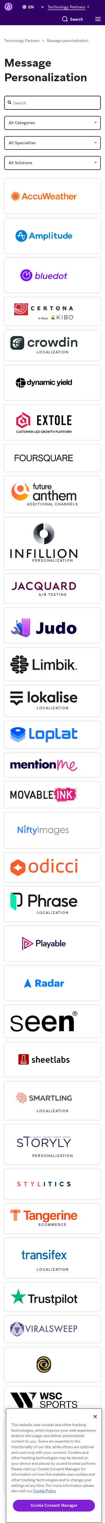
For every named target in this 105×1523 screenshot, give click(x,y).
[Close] (95, 1416)
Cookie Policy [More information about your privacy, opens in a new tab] (44, 1491)
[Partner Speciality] (52, 143)
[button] (70, 6)
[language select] (36, 7)
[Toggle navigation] (99, 19)
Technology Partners (21, 40)
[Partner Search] (52, 103)
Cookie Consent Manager (54, 1505)
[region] (54, 1465)
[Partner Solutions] (52, 163)
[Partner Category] (52, 123)
